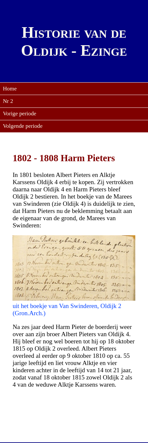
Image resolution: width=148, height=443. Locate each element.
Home (10, 89)
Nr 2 (8, 101)
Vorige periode (19, 113)
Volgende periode (23, 126)
